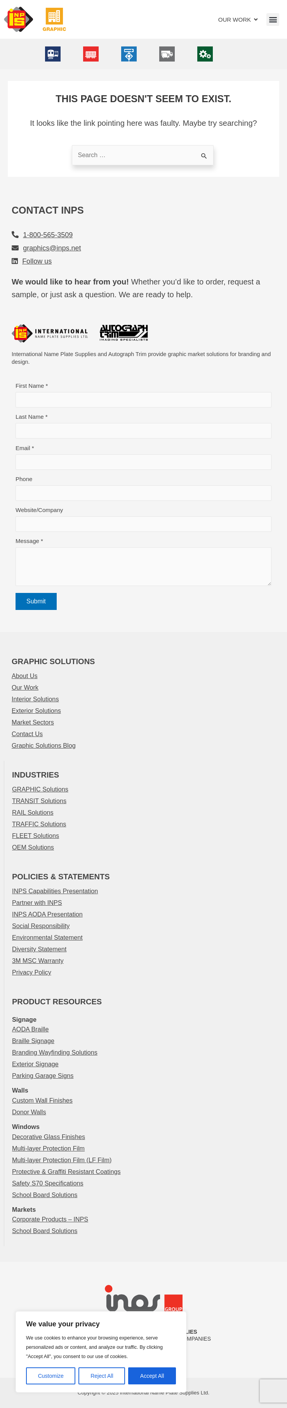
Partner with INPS (37, 902)
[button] (272, 19)
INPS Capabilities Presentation (55, 890)
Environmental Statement (47, 937)
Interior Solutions (35, 698)
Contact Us (27, 733)
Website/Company (143, 519)
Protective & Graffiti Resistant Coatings (66, 1171)
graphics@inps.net (52, 248)
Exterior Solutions (36, 710)
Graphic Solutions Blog (44, 745)
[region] (101, 1352)
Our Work (25, 687)
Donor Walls (29, 1111)
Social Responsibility (41, 925)
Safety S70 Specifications (47, 1183)
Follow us (37, 261)
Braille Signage (33, 1040)
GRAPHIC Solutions (40, 789)
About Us (25, 675)
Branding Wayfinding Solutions (54, 1052)
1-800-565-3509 (48, 235)
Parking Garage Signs (42, 1075)
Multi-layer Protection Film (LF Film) (61, 1159)
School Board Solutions (44, 1194)
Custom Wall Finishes (42, 1100)
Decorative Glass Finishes (48, 1136)
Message (143, 564)
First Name (143, 395)
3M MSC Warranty (38, 960)
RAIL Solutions (32, 812)
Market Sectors (33, 722)
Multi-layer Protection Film (48, 1148)
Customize (51, 1376)
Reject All (101, 1376)
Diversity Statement (39, 949)
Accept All (152, 1376)
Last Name (143, 426)
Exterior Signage (35, 1063)
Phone (143, 488)
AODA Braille (30, 1029)
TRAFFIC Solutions (39, 823)
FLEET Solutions (35, 835)
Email (143, 457)
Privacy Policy (31, 972)
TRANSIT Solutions (39, 800)
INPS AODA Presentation (47, 914)
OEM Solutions (33, 847)
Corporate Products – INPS (50, 1219)
